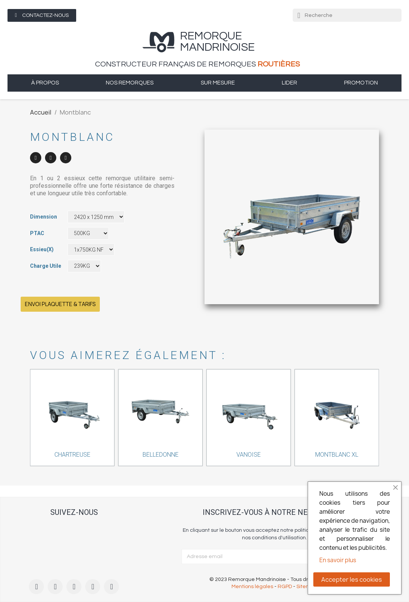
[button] (42, 15)
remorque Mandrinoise (217, 41)
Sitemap (306, 586)
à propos (45, 83)
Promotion (361, 83)
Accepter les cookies (351, 579)
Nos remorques (129, 83)
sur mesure (218, 83)
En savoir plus (337, 560)
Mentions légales (252, 586)
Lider (289, 83)
